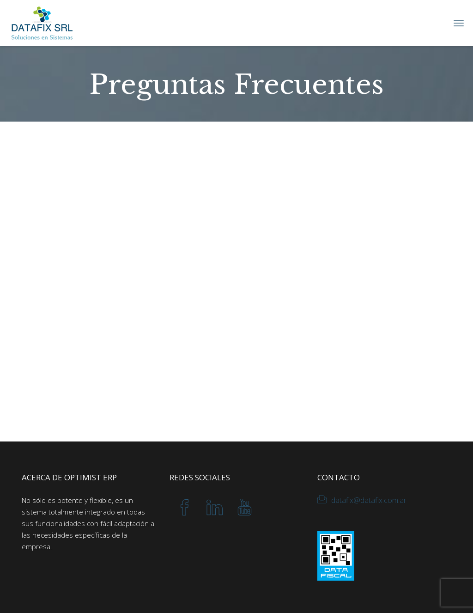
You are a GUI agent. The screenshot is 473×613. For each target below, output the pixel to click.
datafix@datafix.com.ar (368, 500)
